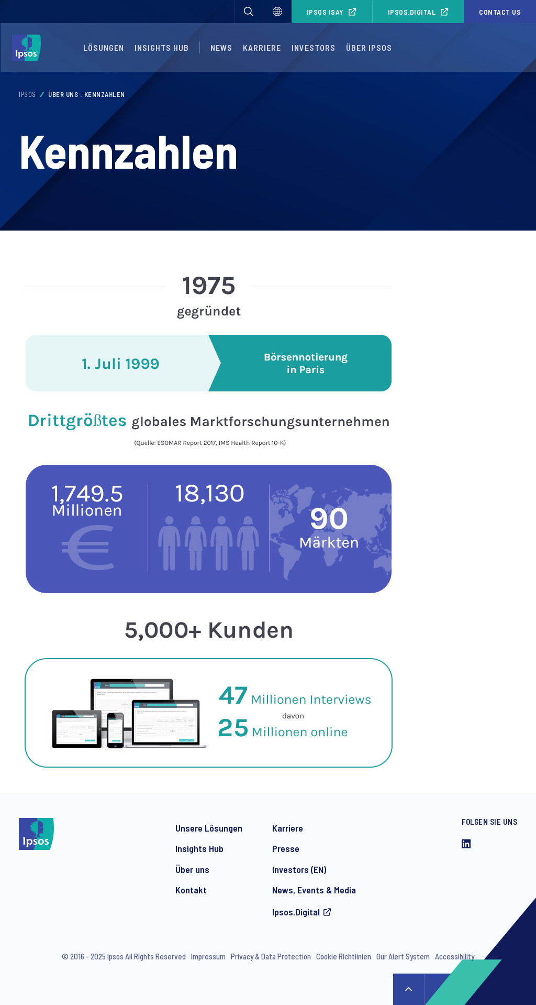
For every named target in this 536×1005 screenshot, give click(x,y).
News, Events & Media (314, 889)
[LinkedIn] (466, 844)
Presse (285, 848)
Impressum (208, 956)
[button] (248, 11)
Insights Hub (162, 47)
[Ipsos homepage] (29, 48)
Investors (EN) (299, 869)
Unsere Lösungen (208, 828)
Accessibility (454, 956)
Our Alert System (403, 956)
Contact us (500, 11)
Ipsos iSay (325, 11)
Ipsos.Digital (412, 11)
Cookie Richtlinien (343, 956)
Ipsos (27, 94)
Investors (314, 47)
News (221, 47)
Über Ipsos (369, 47)
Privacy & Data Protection (271, 956)
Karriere (262, 47)
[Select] (277, 11)
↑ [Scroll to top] (409, 989)
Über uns (192, 869)
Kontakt (191, 889)
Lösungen (103, 47)
